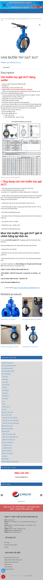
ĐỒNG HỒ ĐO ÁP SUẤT (7, 426)
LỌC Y (3, 401)
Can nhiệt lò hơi (8, 566)
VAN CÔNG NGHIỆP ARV (7, 362)
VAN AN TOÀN (5, 384)
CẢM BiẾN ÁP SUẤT (7, 445)
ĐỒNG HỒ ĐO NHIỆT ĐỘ (7, 428)
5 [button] (24, 501)
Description (6, 67)
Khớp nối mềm (8, 564)
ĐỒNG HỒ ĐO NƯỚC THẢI (8, 439)
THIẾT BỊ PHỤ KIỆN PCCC (7, 442)
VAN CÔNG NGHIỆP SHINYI (7, 371)
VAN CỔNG (5, 376)
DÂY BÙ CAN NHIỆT (7, 450)
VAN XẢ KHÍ (5, 398)
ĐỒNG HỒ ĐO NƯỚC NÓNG (9, 434)
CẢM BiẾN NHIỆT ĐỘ (7, 447)
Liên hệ (6, 547)
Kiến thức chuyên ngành (10, 545)
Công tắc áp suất (8, 569)
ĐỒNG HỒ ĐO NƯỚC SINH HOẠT (10, 437)
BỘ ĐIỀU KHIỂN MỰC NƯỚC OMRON (10, 461)
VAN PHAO (5, 393)
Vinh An (23, 240)
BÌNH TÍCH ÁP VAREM (7, 453)
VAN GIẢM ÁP (5, 390)
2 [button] (20, 501)
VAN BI (4, 404)
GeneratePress (28, 575)
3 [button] (21, 501)
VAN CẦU (4, 387)
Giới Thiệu (6, 542)
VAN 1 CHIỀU (5, 382)
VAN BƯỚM (5, 379)
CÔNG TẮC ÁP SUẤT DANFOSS (10, 417)
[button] (2, 495)
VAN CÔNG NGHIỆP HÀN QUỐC (9, 365)
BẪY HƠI (4, 409)
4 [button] (22, 501)
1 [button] (18, 501)
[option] (21, 494)
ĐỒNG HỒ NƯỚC (5, 431)
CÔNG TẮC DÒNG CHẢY (7, 412)
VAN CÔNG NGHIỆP (10, 18)
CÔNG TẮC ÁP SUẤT (6, 415)
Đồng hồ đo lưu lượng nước (11, 562)
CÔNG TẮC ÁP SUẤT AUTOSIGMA (10, 420)
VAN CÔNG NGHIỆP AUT (23, 18)
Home (2, 18)
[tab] (6, 67)
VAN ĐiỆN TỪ (5, 395)
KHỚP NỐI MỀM (5, 458)
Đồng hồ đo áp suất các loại (11, 557)
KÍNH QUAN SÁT (6, 406)
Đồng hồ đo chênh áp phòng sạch (13, 560)
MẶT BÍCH (4, 456)
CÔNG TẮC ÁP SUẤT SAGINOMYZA (10, 423)
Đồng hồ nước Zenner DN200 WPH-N (26, 288)
